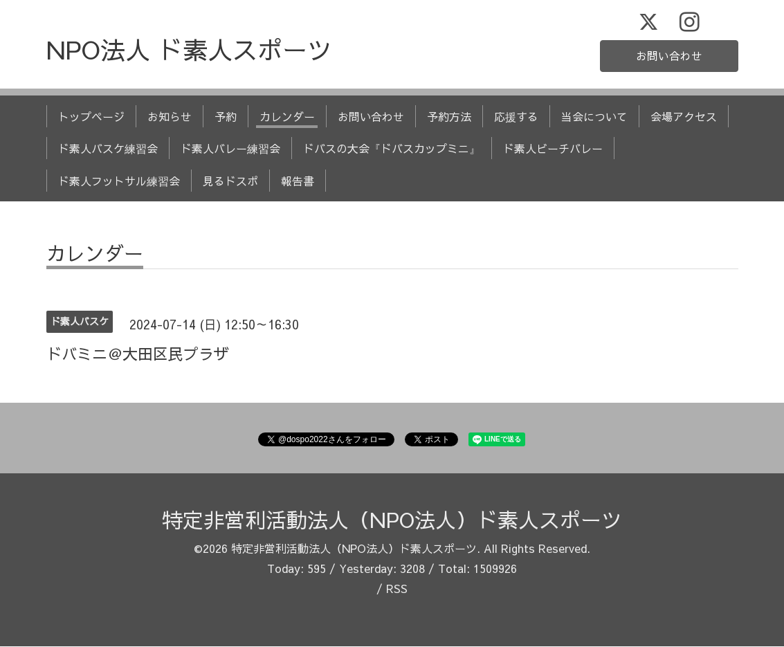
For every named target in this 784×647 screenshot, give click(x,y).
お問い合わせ (669, 56)
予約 (226, 117)
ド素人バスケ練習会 (108, 148)
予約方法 (449, 117)
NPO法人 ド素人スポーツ (189, 50)
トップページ (91, 117)
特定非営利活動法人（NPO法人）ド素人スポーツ (392, 520)
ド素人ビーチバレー (553, 148)
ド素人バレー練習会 (230, 148)
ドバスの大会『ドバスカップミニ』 (391, 148)
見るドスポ (230, 181)
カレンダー (287, 117)
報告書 (297, 181)
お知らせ (169, 117)
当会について (594, 117)
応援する (516, 117)
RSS (397, 588)
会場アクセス (683, 117)
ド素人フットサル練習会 (119, 181)
